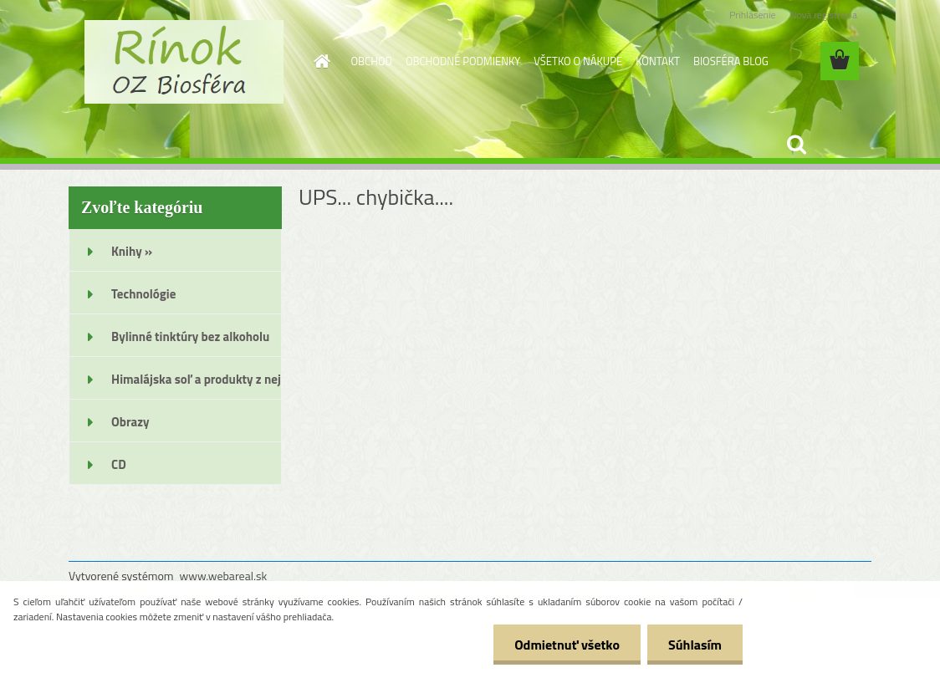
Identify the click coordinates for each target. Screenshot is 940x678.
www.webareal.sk (224, 575)
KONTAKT (658, 61)
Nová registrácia (823, 15)
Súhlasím (695, 645)
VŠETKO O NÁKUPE (578, 61)
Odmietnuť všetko (567, 645)
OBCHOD (371, 61)
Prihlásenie (752, 15)
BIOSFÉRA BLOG (731, 61)
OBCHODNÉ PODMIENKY (463, 61)
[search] (796, 144)
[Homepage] (319, 61)
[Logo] (184, 62)
